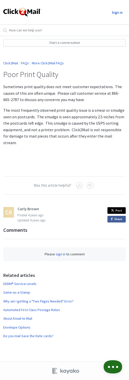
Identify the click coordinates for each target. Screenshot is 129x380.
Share (117, 219)
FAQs (25, 63)
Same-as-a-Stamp (16, 292)
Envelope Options (16, 327)
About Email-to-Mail (17, 318)
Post (116, 210)
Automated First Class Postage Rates (31, 310)
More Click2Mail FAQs (48, 63)
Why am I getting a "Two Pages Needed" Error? (38, 301)
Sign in (117, 12)
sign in (60, 254)
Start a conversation (64, 42)
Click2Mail (10, 63)
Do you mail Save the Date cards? (28, 336)
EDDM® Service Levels (19, 283)
